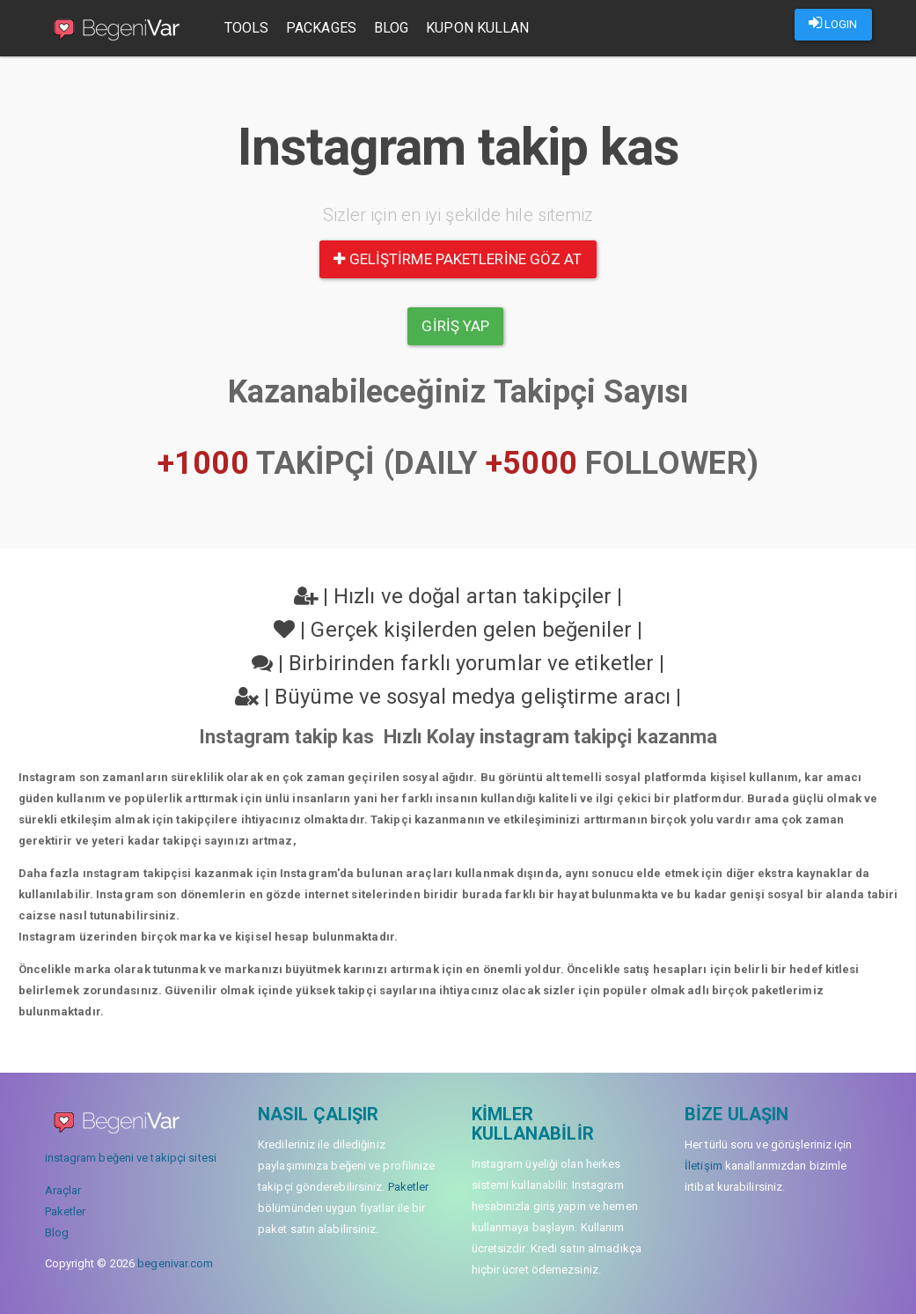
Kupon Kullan (477, 27)
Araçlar (63, 1190)
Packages (321, 27)
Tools (246, 27)
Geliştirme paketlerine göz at (457, 259)
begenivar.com (175, 1263)
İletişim (703, 1165)
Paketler (65, 1211)
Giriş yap (455, 326)
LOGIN (833, 23)
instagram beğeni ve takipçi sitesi (130, 1157)
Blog (391, 27)
